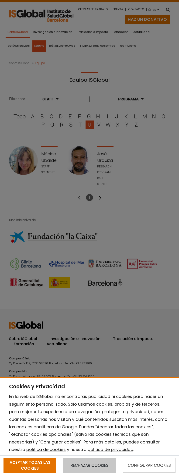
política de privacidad (110, 449)
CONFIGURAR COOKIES (149, 465)
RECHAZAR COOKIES (89, 465)
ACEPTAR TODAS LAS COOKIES (30, 465)
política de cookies (46, 449)
